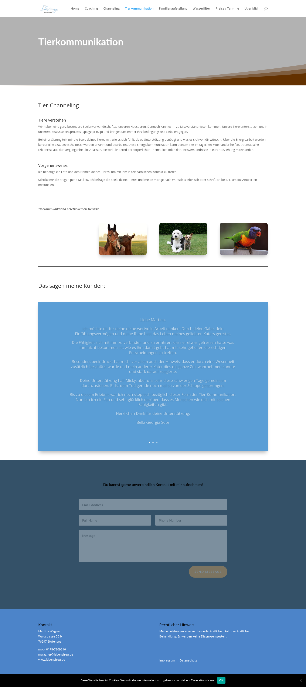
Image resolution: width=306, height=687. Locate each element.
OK (221, 680)
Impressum (167, 660)
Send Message (208, 573)
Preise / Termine (227, 8)
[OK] (301, 680)
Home (75, 8)
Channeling (111, 8)
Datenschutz (188, 660)
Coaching (91, 8)
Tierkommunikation (139, 8)
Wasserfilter (201, 8)
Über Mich (251, 8)
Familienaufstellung (173, 8)
